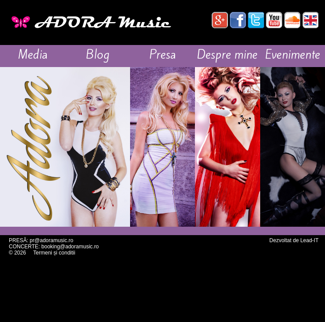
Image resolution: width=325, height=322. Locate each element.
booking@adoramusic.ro (70, 246)
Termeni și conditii (54, 253)
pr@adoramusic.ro (51, 240)
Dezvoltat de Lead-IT (293, 240)
